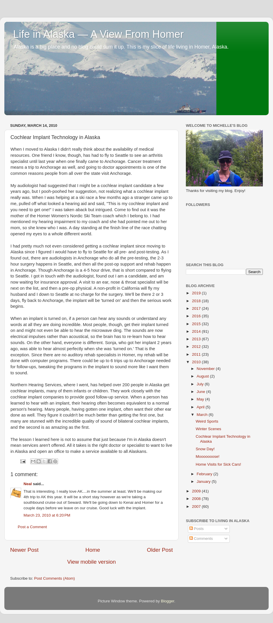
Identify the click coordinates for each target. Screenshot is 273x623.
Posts (196, 528)
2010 (197, 362)
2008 (197, 498)
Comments (201, 538)
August (203, 376)
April (201, 407)
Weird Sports (207, 421)
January (204, 481)
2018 (197, 301)
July (201, 384)
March (203, 414)
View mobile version (91, 562)
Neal (28, 484)
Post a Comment (32, 527)
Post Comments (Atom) (54, 578)
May (201, 399)
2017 (197, 308)
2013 (197, 339)
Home (92, 550)
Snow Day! (205, 449)
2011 (197, 354)
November (206, 368)
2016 (197, 316)
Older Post (160, 550)
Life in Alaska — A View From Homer (98, 34)
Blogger (167, 601)
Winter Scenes (208, 429)
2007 (197, 506)
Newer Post (24, 550)
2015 (197, 324)
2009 (197, 491)
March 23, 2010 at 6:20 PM (47, 515)
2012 (197, 346)
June (201, 391)
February (205, 474)
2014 (197, 331)
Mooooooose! (208, 456)
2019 (197, 293)
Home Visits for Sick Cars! (218, 464)
